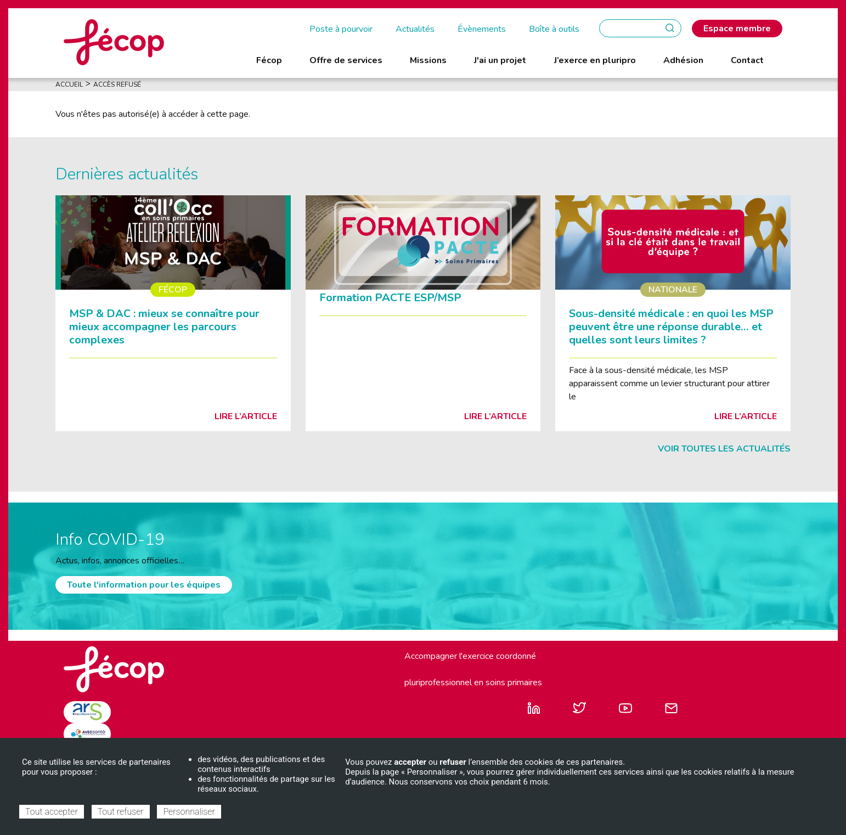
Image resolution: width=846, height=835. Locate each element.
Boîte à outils (554, 29)
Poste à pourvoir (341, 29)
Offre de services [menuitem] (345, 60)
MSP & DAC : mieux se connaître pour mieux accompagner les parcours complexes (164, 326)
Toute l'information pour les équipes (144, 585)
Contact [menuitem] (747, 60)
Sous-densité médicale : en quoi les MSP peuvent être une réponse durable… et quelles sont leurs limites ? (671, 326)
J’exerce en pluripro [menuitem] (595, 60)
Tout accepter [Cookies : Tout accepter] (51, 811)
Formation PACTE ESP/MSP (390, 297)
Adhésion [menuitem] (683, 60)
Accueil (69, 84)
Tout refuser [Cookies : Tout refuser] (121, 811)
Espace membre (737, 28)
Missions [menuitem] (428, 60)
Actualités (415, 29)
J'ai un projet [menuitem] (500, 60)
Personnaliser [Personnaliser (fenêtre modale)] (189, 811)
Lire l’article (246, 416)
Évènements (482, 29)
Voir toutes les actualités (724, 449)
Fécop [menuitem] (269, 60)
